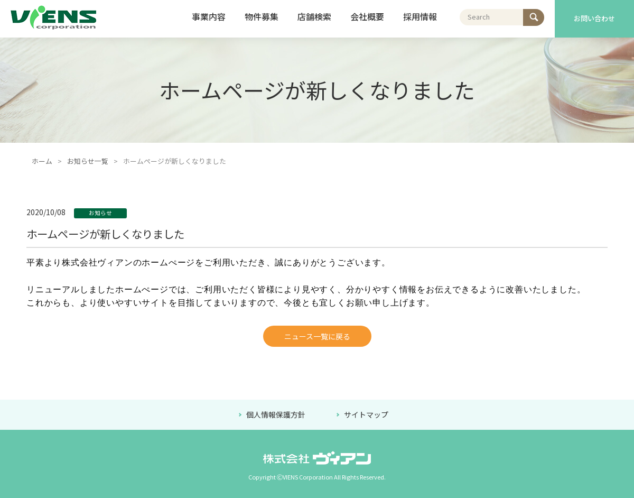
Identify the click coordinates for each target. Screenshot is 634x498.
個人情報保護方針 (276, 414)
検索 (530, 15)
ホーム (42, 161)
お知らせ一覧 (87, 161)
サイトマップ (366, 414)
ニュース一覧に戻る (317, 336)
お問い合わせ (594, 18)
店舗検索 (314, 16)
